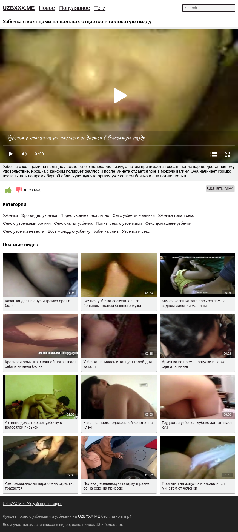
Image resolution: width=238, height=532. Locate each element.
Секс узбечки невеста (23, 231)
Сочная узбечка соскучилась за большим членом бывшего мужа (112, 303)
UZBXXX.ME (19, 8)
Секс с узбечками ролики (27, 223)
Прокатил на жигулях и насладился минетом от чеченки (193, 485)
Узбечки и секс (136, 231)
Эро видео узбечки (39, 215)
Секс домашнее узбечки (168, 223)
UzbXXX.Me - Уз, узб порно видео (32, 504)
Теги (99, 8)
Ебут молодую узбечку (68, 231)
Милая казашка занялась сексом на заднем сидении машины (194, 303)
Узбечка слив (106, 231)
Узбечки (10, 215)
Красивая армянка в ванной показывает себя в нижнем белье (40, 364)
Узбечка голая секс (176, 215)
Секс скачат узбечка (73, 223)
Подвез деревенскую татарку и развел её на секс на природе (117, 485)
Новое (47, 8)
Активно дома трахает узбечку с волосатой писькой (33, 424)
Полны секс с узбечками (119, 223)
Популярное (74, 8)
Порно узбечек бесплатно (85, 215)
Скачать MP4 (220, 188)
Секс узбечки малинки (134, 215)
